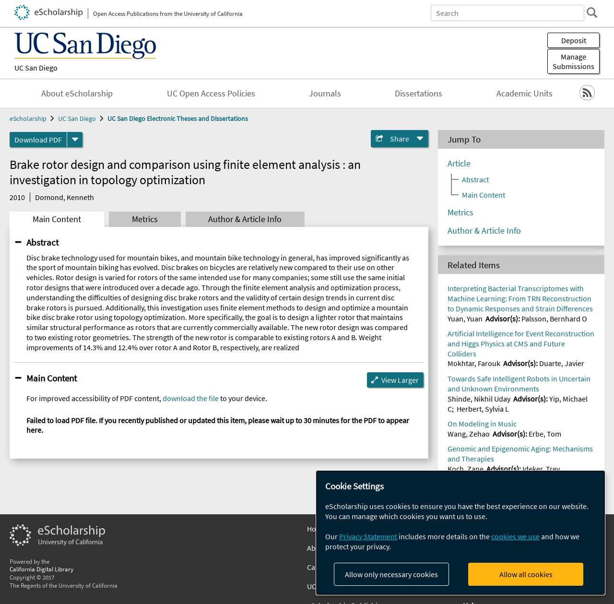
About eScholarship (77, 93)
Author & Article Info (245, 219)
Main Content (57, 219)
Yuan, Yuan (465, 318)
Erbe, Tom (545, 433)
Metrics (145, 219)
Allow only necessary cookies (391, 574)
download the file (191, 398)
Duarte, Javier (561, 363)
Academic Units (524, 93)
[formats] (75, 139)
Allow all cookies (526, 574)
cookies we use (515, 536)
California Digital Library (41, 569)
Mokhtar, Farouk (474, 363)
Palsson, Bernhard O (554, 318)
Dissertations (418, 93)
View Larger (400, 380)
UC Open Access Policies (211, 93)
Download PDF (38, 139)
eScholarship (28, 118)
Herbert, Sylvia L (483, 409)
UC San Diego (36, 67)
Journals (325, 93)
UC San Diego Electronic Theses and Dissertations (177, 118)
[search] (592, 12)
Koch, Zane (466, 469)
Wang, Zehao (469, 433)
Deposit (573, 40)
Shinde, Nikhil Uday (479, 398)
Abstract (42, 242)
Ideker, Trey (541, 469)
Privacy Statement (368, 536)
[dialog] (460, 532)
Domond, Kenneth (64, 197)
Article (459, 163)
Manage (573, 61)
